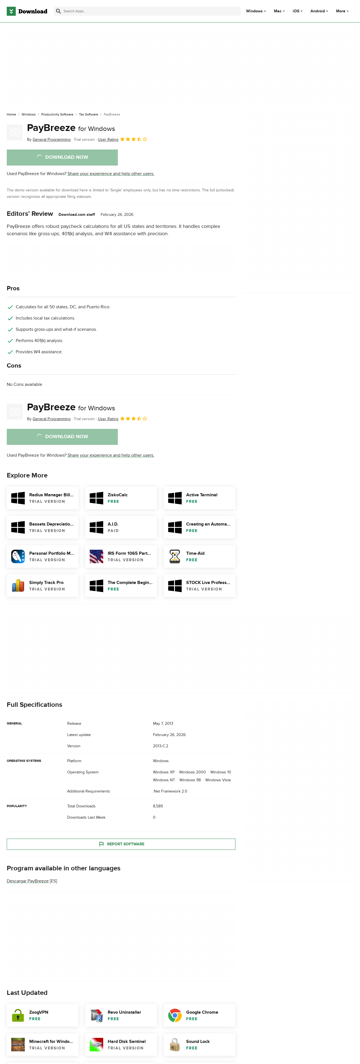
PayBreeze (71, 128)
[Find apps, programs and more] (147, 11)
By (49, 139)
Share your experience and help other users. (111, 173)
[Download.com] (27, 11)
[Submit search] (58, 11)
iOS (296, 11)
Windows (254, 11)
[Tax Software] (88, 114)
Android (317, 11)
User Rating (123, 139)
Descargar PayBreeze (28, 881)
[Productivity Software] (57, 114)
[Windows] (29, 114)
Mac (278, 11)
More (343, 11)
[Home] (11, 114)
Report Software (121, 844)
